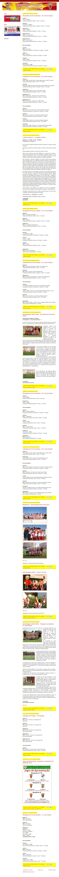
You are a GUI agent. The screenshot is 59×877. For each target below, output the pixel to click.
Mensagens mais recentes (28, 869)
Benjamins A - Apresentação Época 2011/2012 (36, 504)
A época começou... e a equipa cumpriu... (35, 137)
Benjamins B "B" (38, 808)
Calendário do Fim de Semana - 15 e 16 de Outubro (38, 449)
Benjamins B (33, 808)
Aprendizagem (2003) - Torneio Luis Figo (34, 572)
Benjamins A (29, 808)
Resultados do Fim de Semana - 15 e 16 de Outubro (38, 393)
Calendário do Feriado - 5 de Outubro (33, 716)
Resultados (28, 70)
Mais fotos (25, 705)
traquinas (33, 387)
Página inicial (40, 869)
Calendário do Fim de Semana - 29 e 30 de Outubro (38, 76)
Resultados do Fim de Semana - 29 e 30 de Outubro (38, 15)
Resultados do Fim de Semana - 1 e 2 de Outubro (37, 815)
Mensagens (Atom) (30, 871)
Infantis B (28, 204)
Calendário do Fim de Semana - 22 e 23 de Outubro (38, 262)
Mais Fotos (25, 560)
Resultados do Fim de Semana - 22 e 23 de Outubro (38, 210)
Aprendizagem (29, 387)
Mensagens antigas (52, 869)
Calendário (28, 131)
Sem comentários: (42, 68)
